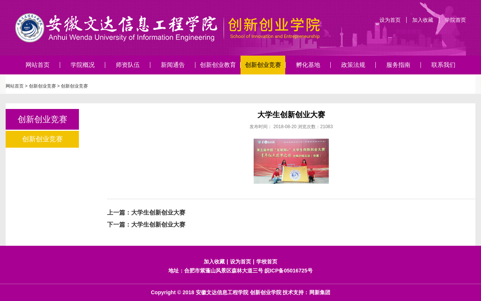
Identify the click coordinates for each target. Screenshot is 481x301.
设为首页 (390, 20)
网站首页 (38, 65)
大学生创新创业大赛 (158, 212)
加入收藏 (422, 20)
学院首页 (455, 20)
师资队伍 (128, 65)
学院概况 (83, 65)
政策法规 (353, 65)
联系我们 (443, 65)
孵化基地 (308, 65)
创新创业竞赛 (263, 65)
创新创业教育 (218, 65)
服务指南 (398, 65)
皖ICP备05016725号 (289, 271)
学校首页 (266, 262)
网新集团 (319, 292)
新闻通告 (173, 65)
